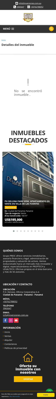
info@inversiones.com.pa (30, 3)
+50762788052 (37, 6)
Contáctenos (10, 344)
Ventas (7, 336)
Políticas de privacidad (15, 348)
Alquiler (8, 340)
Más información (14, 397)
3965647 (20, 6)
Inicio (3, 40)
